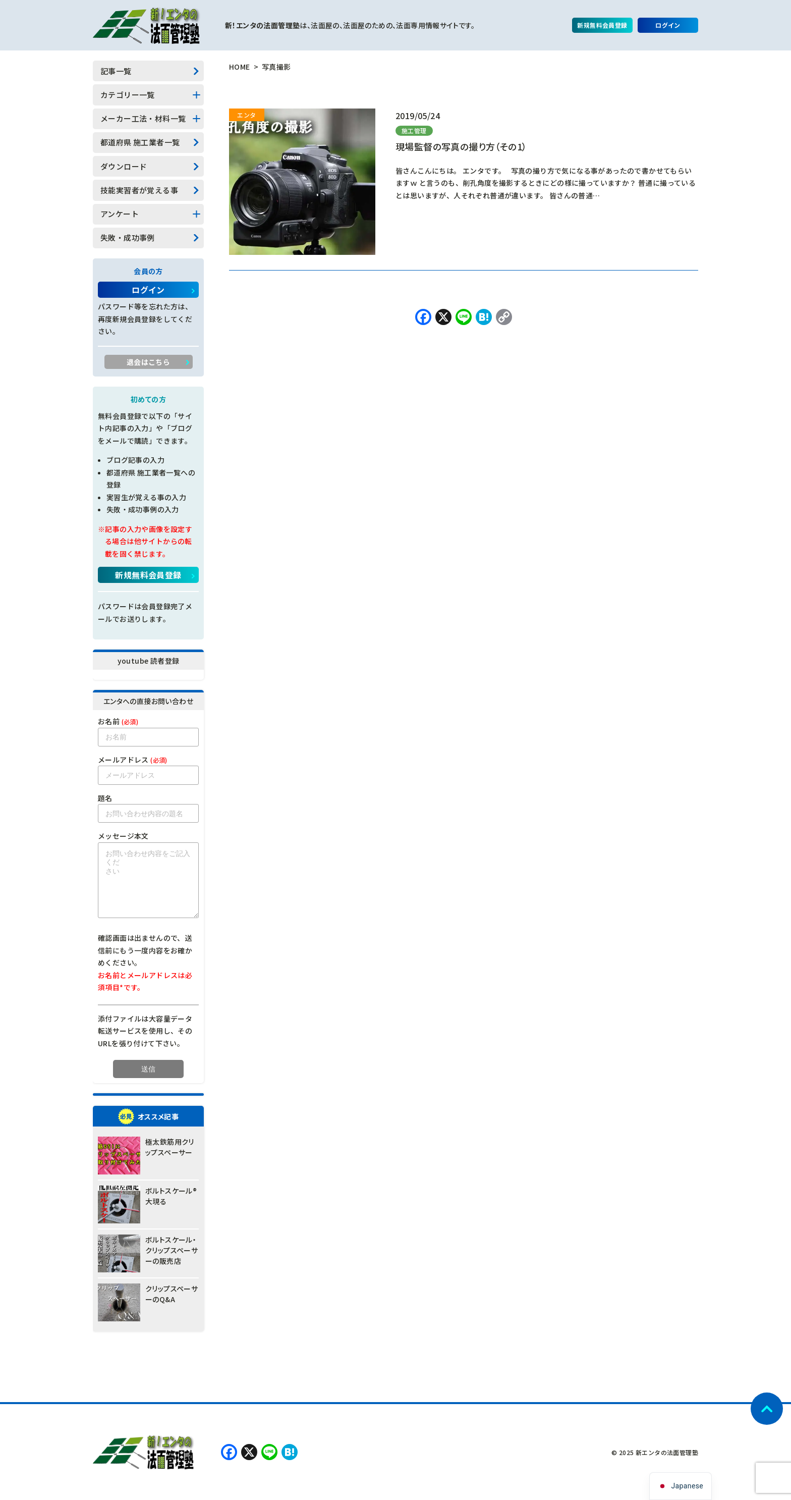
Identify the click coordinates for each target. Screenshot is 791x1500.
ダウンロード (123, 166)
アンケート (119, 213)
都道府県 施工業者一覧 (140, 142)
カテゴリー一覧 (127, 94)
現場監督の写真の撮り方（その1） (461, 146)
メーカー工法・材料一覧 (143, 118)
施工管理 (414, 130)
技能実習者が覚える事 (139, 190)
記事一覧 (116, 71)
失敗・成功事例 (127, 237)
